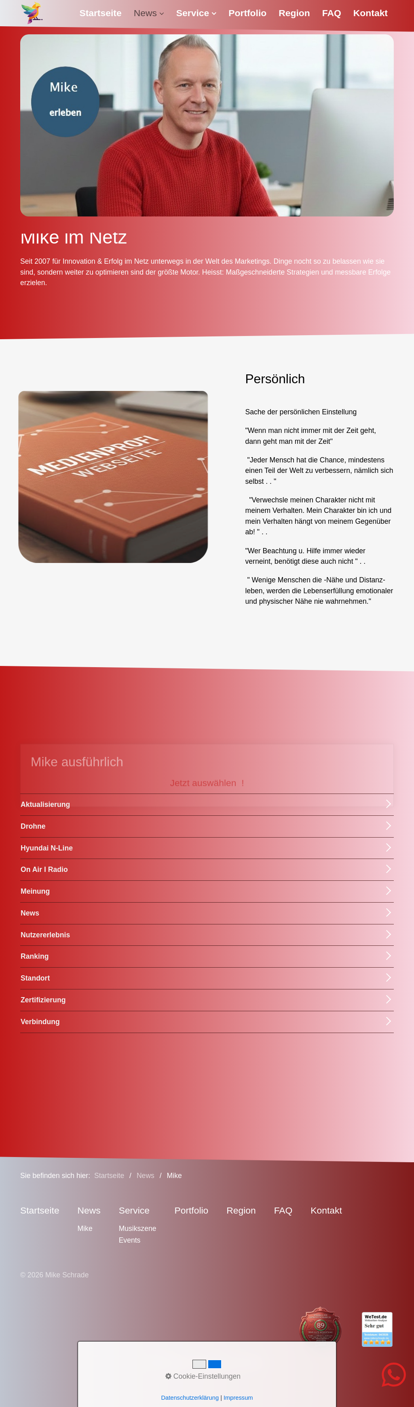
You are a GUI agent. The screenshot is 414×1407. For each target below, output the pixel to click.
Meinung (35, 891)
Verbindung (40, 1022)
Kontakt (370, 13)
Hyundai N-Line (47, 848)
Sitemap (250, 1363)
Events (130, 1240)
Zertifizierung (43, 1000)
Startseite (100, 13)
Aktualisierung (45, 804)
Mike (85, 1228)
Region (294, 13)
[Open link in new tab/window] (313, 1329)
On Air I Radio (44, 869)
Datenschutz (211, 1363)
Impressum (168, 1363)
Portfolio (247, 13)
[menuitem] (103, 13)
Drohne (33, 826)
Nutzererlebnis (45, 935)
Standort (35, 978)
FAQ (331, 13)
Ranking (35, 956)
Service (196, 13)
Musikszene (137, 1228)
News (149, 13)
